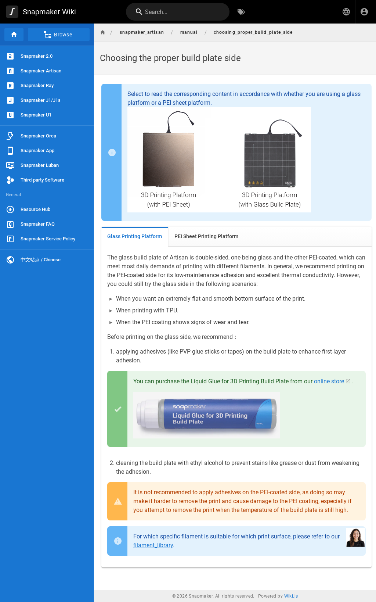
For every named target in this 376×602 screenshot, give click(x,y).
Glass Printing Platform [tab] (134, 236)
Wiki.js (291, 596)
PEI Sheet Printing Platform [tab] (206, 236)
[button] (346, 12)
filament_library (153, 545)
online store (329, 381)
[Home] (14, 34)
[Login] (364, 12)
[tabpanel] (236, 407)
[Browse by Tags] (241, 12)
